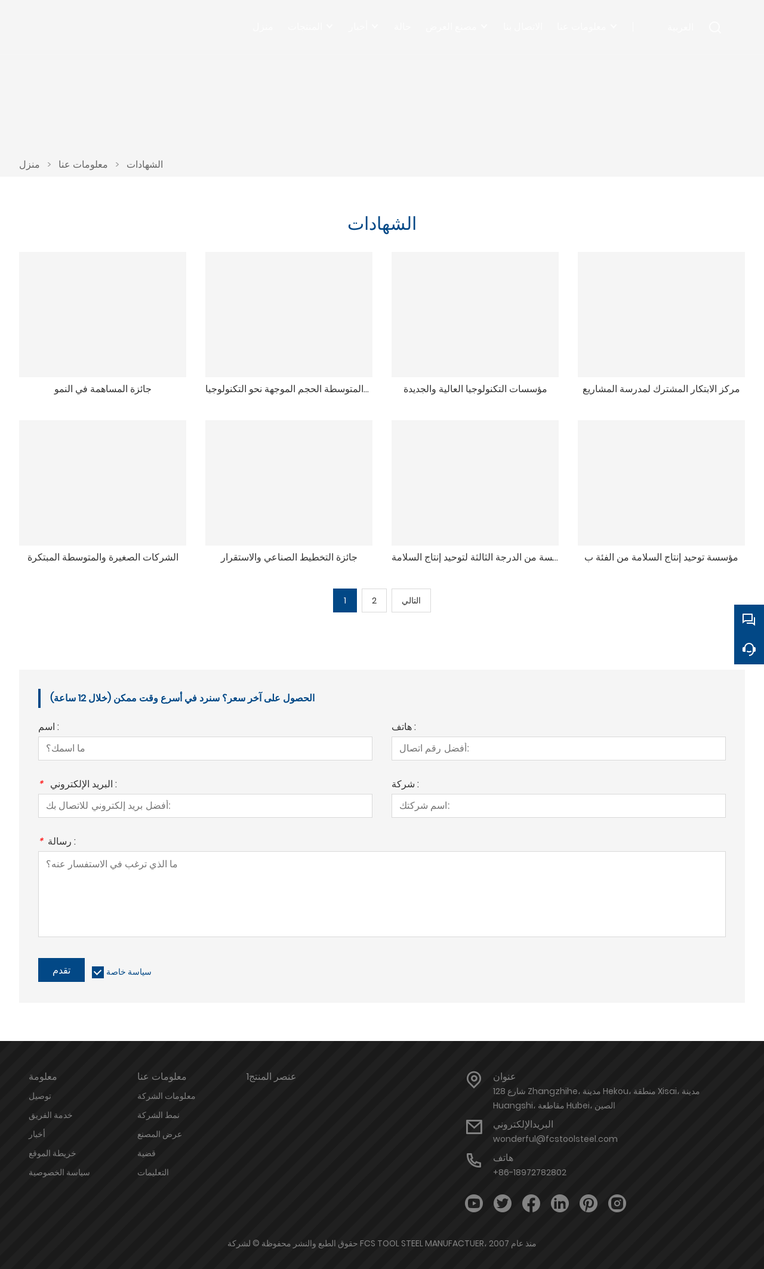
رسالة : (57, 842)
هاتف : (404, 728)
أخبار (37, 1134)
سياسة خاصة (129, 972)
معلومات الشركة (166, 1096)
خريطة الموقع (52, 1153)
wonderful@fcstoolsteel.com (555, 1139)
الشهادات (145, 164)
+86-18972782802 (529, 1172)
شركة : (405, 785)
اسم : (48, 728)
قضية (146, 1153)
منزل (29, 164)
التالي (411, 600)
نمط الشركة (158, 1115)
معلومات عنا (83, 164)
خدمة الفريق (51, 1115)
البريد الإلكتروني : (77, 785)
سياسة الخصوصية (59, 1172)
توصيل (40, 1096)
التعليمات (153, 1172)
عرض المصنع (159, 1134)
